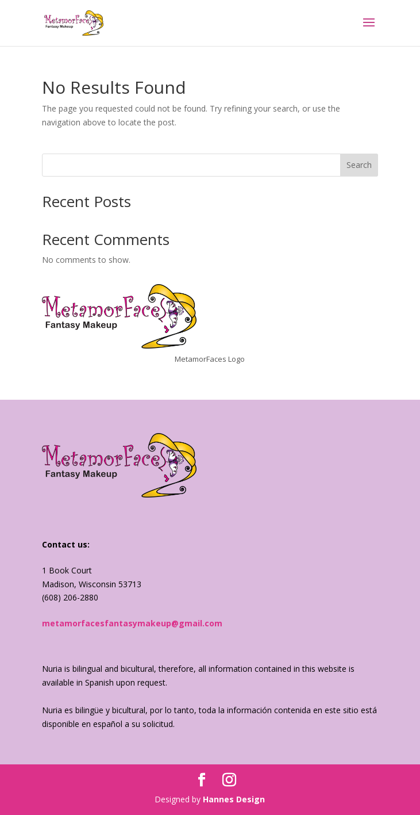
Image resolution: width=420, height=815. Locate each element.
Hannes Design (234, 799)
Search (359, 164)
